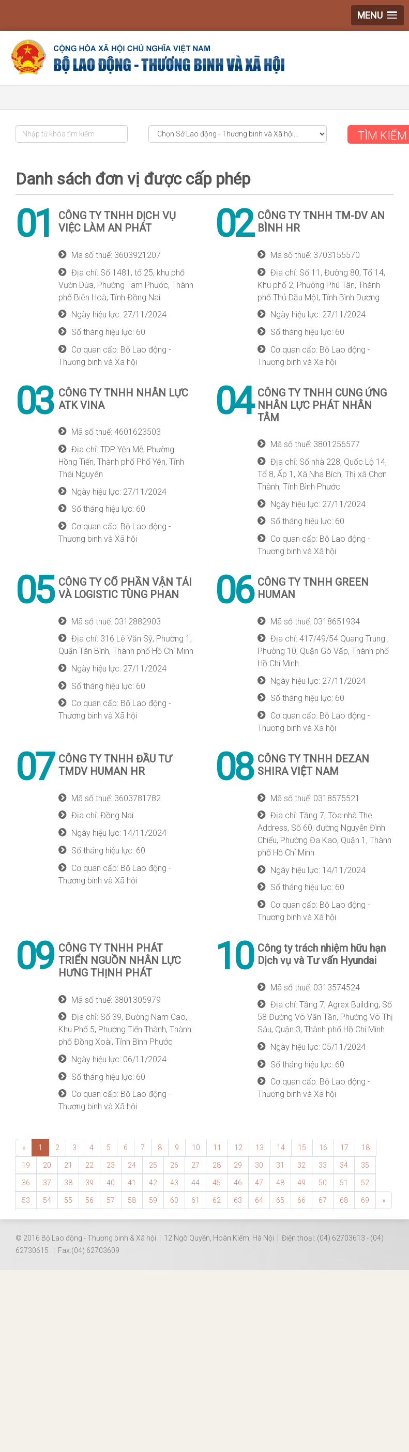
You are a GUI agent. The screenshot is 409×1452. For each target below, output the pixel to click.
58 (132, 1200)
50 (323, 1183)
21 (68, 1165)
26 (174, 1165)
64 (259, 1200)
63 (238, 1200)
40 (111, 1183)
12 (238, 1147)
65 (280, 1200)
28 (217, 1165)
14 (281, 1147)
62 (217, 1200)
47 (259, 1183)
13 (259, 1147)
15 (302, 1147)
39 (89, 1183)
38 (68, 1183)
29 (238, 1165)
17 (344, 1147)
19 (26, 1165)
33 (323, 1165)
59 (153, 1200)
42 (153, 1183)
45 (217, 1183)
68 (344, 1200)
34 (344, 1165)
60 (174, 1200)
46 (238, 1183)
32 (301, 1165)
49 (301, 1183)
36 (26, 1183)
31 (280, 1165)
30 (259, 1165)
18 (365, 1147)
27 (195, 1165)
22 (89, 1165)
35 (365, 1165)
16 (323, 1147)
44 (195, 1183)
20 (47, 1165)
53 (26, 1200)
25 (153, 1165)
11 (217, 1147)
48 (280, 1183)
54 (47, 1200)
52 (365, 1183)
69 (365, 1200)
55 (68, 1200)
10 (196, 1147)
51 (344, 1183)
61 (195, 1200)
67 (323, 1200)
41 (132, 1183)
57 (111, 1200)
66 (301, 1200)
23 (111, 1165)
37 (47, 1183)
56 (89, 1200)
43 (174, 1183)
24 (132, 1165)
